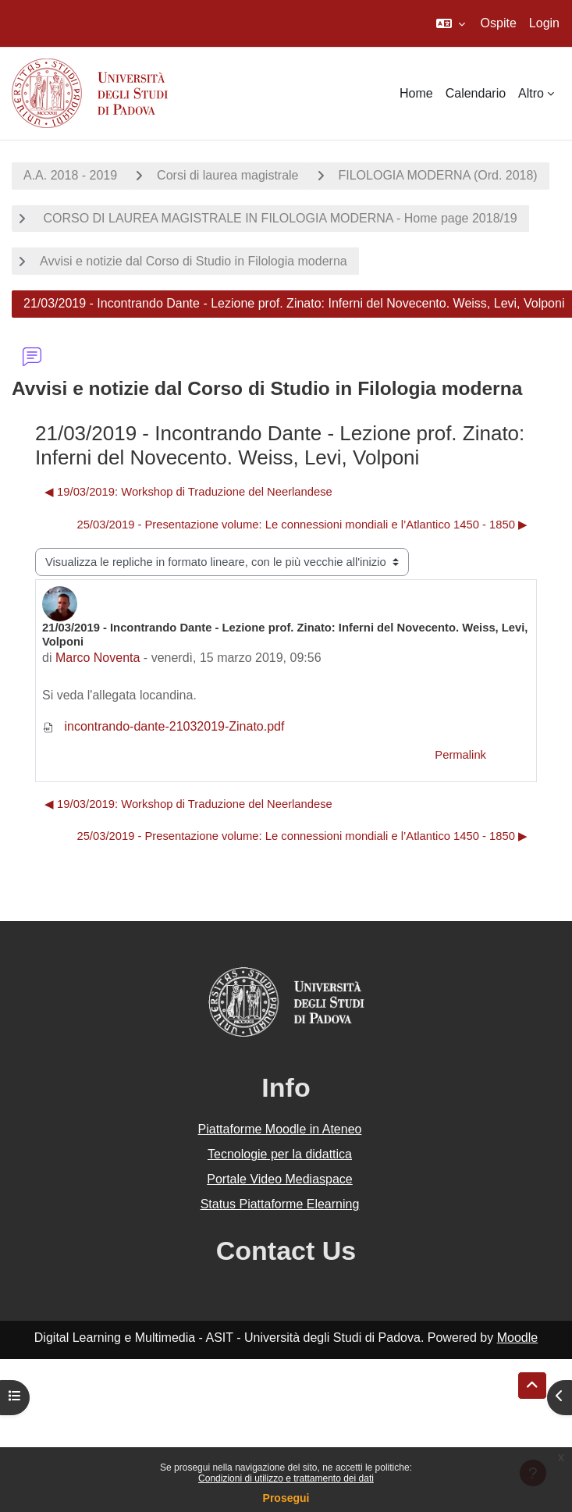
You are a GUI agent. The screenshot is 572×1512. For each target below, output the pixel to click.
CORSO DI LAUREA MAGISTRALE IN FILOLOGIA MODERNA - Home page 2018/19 (278, 218)
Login (544, 23)
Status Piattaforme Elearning (280, 1204)
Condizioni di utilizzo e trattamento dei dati (286, 1478)
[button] (450, 23)
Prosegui (286, 1498)
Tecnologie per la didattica (280, 1154)
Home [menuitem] (416, 93)
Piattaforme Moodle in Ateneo (280, 1129)
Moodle (517, 1337)
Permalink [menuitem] (460, 755)
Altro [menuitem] (531, 93)
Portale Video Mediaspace (280, 1179)
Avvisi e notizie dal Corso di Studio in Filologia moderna (193, 261)
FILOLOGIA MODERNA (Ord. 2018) (438, 175)
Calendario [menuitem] (476, 93)
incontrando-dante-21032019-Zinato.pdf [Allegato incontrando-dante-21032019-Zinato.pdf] (163, 726)
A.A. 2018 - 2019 (70, 175)
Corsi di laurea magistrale (227, 175)
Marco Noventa (97, 657)
